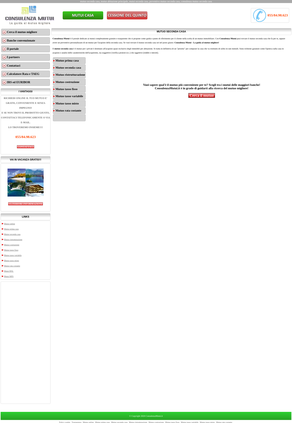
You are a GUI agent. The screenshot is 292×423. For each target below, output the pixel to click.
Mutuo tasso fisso (11, 250)
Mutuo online (9, 224)
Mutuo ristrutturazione (13, 239)
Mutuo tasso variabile (13, 255)
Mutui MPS (9, 276)
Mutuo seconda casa (12, 234)
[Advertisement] (25, 342)
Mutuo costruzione (11, 245)
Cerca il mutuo (202, 95)
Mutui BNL (9, 271)
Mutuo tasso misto (11, 260)
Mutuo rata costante (12, 266)
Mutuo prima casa (11, 229)
